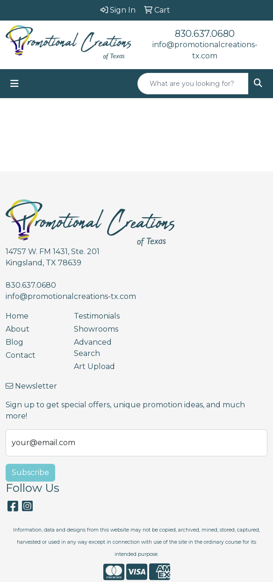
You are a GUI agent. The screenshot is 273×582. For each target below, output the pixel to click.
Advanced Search (93, 348)
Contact (21, 355)
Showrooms (96, 329)
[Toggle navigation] (14, 83)
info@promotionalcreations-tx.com (71, 296)
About (17, 329)
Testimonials (97, 316)
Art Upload (94, 366)
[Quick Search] (193, 83)
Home (17, 316)
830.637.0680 (205, 33)
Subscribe (30, 472)
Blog (14, 342)
